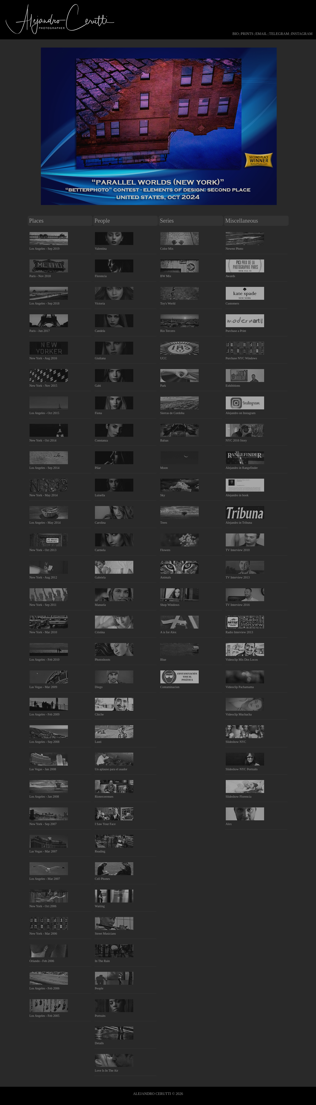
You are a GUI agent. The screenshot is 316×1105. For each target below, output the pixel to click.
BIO (235, 34)
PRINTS (247, 34)
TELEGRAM (279, 34)
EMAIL (261, 34)
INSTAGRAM (302, 34)
